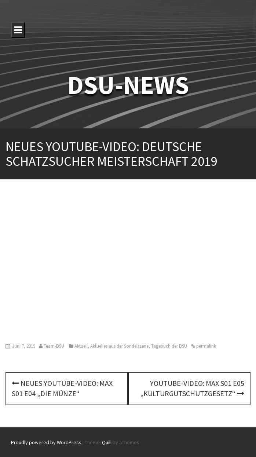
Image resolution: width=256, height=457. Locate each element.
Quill (106, 442)
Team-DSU (54, 346)
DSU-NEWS (128, 85)
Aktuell (81, 346)
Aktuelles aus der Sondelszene (119, 346)
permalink (205, 346)
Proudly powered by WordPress (46, 442)
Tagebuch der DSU (169, 346)
